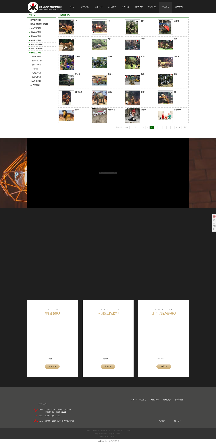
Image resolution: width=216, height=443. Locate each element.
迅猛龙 (176, 56)
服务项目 (112, 431)
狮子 (77, 110)
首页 (126, 127)
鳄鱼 (110, 39)
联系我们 (179, 400)
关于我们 (88, 431)
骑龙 (142, 74)
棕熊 (142, 92)
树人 (142, 21)
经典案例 (96, 431)
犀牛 (110, 56)
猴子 (175, 39)
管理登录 (116, 441)
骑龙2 (110, 74)
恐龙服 (77, 74)
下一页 (178, 127)
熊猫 (175, 74)
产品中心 (32, 15)
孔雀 (142, 56)
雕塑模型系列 (65, 15)
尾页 (185, 127)
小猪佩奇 (177, 110)
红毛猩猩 (78, 92)
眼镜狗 (143, 110)
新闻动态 (167, 400)
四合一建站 (108, 441)
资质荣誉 (155, 400)
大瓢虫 (176, 21)
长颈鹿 (77, 56)
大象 (110, 92)
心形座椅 (111, 110)
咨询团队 (120, 431)
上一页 (134, 127)
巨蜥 (142, 39)
